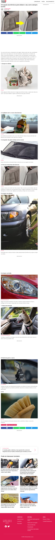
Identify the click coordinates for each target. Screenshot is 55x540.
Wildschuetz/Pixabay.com (5, 299)
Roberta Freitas (7, 8)
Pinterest (2, 133)
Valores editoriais (31, 524)
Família (43, 1)
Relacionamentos (50, 1)
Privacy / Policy (46, 519)
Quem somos (20, 519)
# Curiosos (3, 424)
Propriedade (30, 527)
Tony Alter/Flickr (3, 384)
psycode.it (19, 523)
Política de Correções (32, 522)
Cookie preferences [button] (47, 521)
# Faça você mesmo (12, 424)
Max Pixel (2, 250)
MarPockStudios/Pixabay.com (5, 335)
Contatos (19, 521)
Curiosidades (37, 1)
